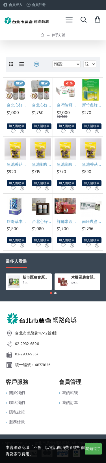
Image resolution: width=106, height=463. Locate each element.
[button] (51, 293)
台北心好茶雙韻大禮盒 (41, 105)
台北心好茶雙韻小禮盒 (16, 105)
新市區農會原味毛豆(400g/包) (36, 277)
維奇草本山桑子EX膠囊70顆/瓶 (16, 221)
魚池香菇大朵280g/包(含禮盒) (16, 164)
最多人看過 (16, 261)
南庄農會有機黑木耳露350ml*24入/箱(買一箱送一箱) (91, 221)
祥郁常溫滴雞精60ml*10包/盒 (66, 221)
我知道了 (93, 448)
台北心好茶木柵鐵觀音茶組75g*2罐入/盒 (41, 221)
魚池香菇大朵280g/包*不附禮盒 (91, 164)
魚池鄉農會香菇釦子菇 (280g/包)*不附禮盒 (41, 164)
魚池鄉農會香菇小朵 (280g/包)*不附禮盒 (66, 164)
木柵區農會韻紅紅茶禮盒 (84, 277)
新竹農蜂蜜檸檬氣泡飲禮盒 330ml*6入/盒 (91, 105)
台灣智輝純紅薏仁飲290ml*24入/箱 (66, 105)
